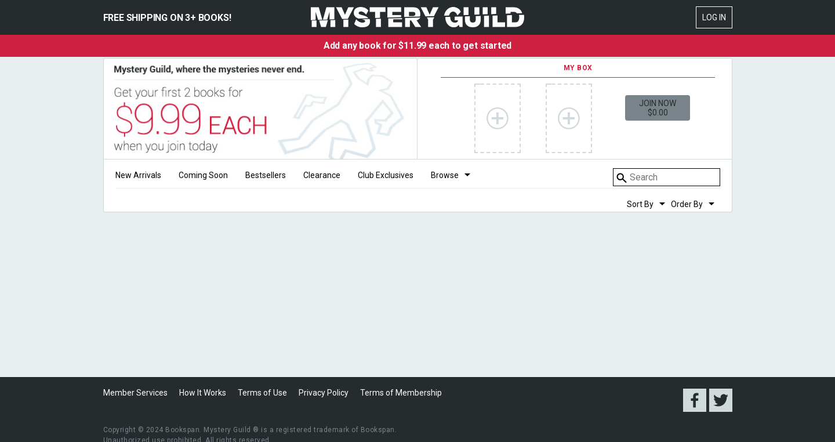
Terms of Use (262, 392)
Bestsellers (265, 175)
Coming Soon (203, 175)
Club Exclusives (385, 175)
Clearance (321, 175)
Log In (714, 17)
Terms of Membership (401, 392)
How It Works (202, 392)
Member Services (135, 392)
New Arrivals (138, 175)
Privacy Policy (323, 392)
